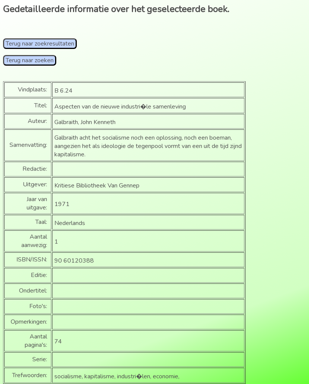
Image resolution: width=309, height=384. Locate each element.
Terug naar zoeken (29, 60)
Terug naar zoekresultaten (40, 43)
